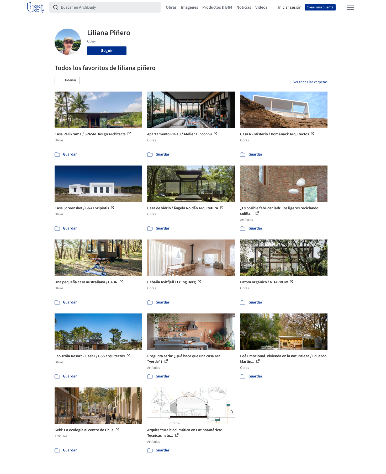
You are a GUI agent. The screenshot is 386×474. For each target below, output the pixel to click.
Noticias (243, 7)
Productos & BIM (217, 7)
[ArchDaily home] (35, 7)
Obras (171, 7)
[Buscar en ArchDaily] (109, 7)
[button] (67, 80)
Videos (261, 7)
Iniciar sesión (290, 7)
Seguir (107, 51)
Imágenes (189, 7)
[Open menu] (350, 7)
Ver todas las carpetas (310, 82)
